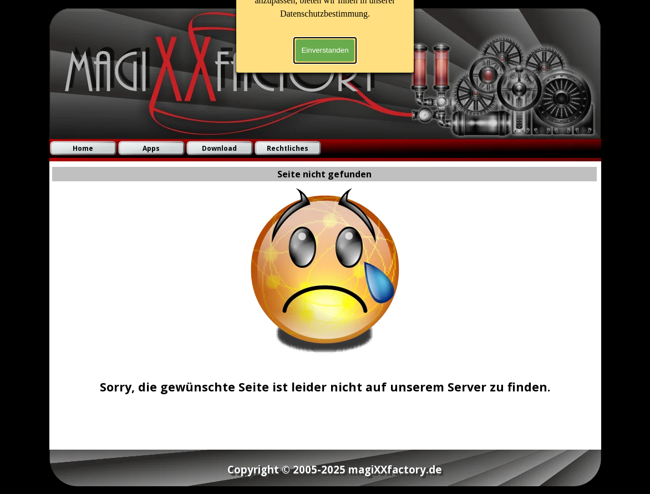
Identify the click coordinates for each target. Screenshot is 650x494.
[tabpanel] (325, 378)
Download (219, 148)
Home (83, 148)
